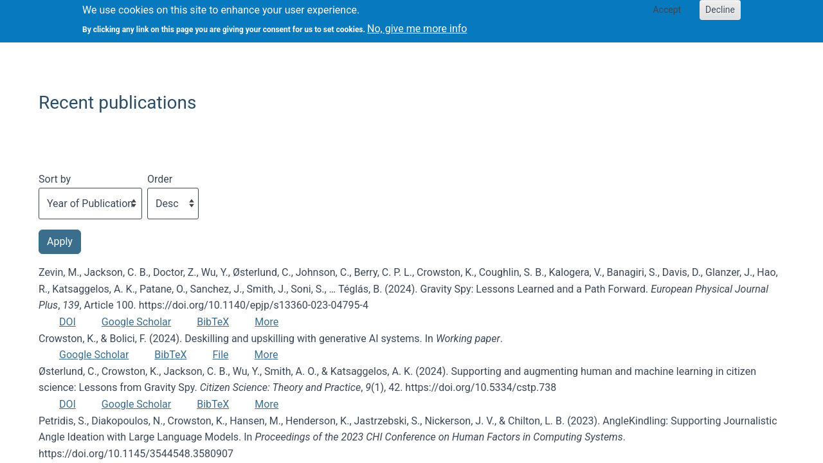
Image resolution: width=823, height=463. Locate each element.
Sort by (55, 179)
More (266, 322)
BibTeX (213, 322)
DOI (67, 322)
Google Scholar (136, 322)
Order (159, 179)
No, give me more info (417, 25)
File (220, 355)
